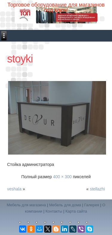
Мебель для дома (65, 205)
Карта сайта (76, 211)
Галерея (91, 205)
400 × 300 (62, 176)
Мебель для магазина (26, 205)
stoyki (20, 59)
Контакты (53, 211)
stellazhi (97, 189)
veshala (14, 189)
